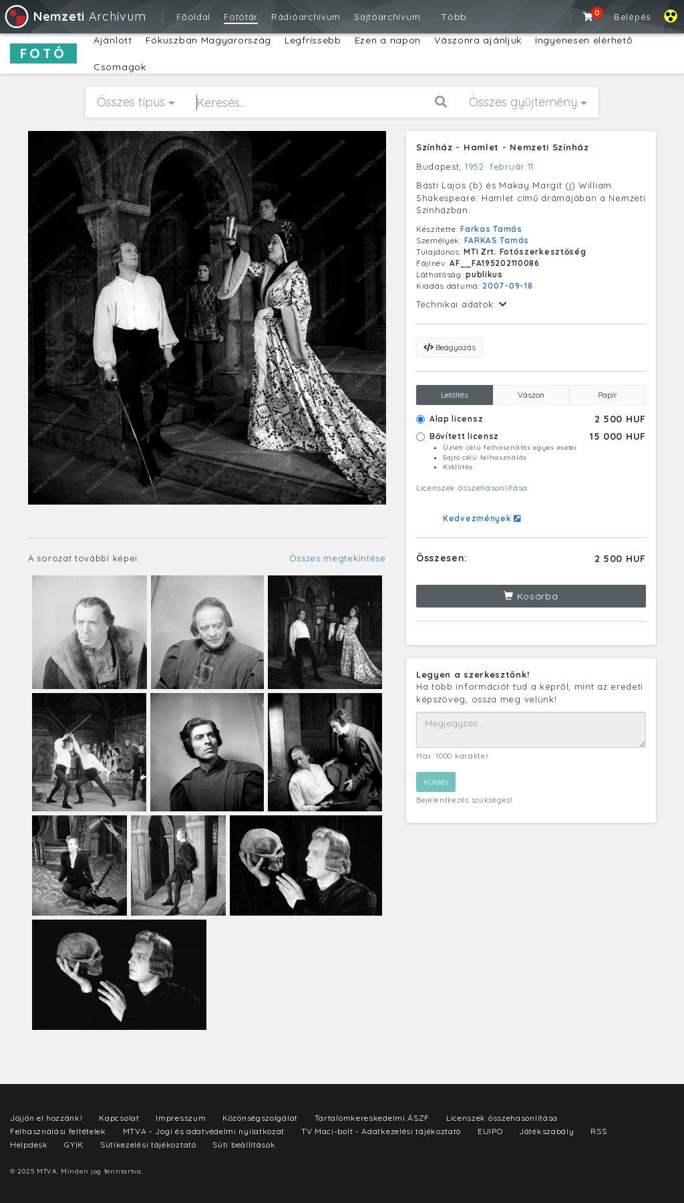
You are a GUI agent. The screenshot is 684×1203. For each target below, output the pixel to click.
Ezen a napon (388, 40)
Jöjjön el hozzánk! (46, 1118)
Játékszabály (546, 1131)
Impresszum (181, 1118)
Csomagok (120, 67)
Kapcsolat (119, 1118)
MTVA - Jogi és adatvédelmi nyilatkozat (204, 1131)
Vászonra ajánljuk (478, 40)
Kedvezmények (482, 518)
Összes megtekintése (337, 558)
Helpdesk (29, 1145)
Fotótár (241, 16)
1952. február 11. (500, 166)
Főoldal (193, 16)
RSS (598, 1131)
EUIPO (490, 1131)
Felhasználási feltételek (58, 1131)
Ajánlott (113, 40)
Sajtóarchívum (387, 16)
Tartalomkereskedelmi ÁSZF (372, 1118)
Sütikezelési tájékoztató (148, 1145)
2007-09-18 (507, 286)
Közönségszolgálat (260, 1118)
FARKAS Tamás (496, 240)
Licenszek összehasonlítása (472, 488)
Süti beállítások (243, 1145)
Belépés (632, 16)
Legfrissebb (313, 40)
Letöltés (454, 395)
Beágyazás (449, 347)
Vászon (531, 395)
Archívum (74, 16)
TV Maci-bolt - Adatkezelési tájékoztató (381, 1131)
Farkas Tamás (491, 229)
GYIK (73, 1145)
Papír (607, 395)
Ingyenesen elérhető (583, 40)
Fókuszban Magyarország (208, 40)
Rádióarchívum (306, 16)
